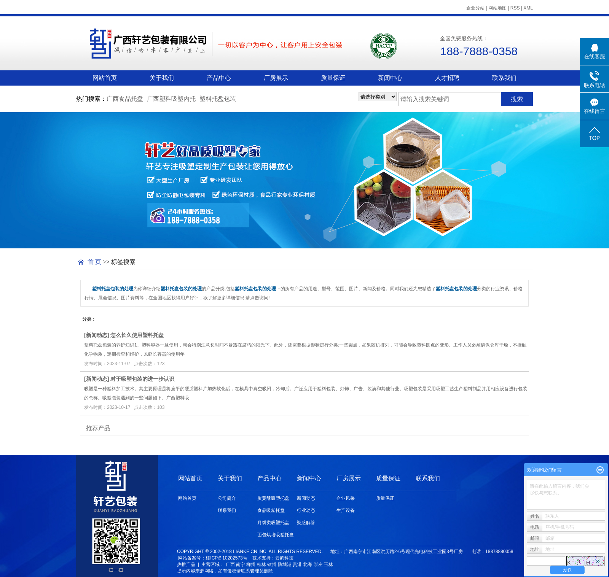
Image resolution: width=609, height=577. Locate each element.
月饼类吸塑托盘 (273, 522)
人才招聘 (447, 78)
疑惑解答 (306, 522)
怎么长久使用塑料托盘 (137, 335)
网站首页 (104, 78)
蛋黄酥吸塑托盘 (273, 498)
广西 (230, 564)
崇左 (318, 564)
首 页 (94, 262)
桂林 (261, 564)
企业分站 (475, 8)
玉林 (328, 564)
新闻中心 (390, 78)
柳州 (250, 564)
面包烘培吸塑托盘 (275, 534)
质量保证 (333, 78)
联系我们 (504, 78)
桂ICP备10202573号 (226, 558)
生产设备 (345, 510)
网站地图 (497, 8)
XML (528, 8)
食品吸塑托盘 (271, 510)
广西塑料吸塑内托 (171, 98)
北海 (307, 564)
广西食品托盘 (125, 98)
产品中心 (219, 78)
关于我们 (162, 78)
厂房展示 (276, 78)
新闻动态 (96, 335)
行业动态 (306, 510)
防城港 (285, 564)
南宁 (240, 564)
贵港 (297, 564)
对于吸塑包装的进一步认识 (142, 379)
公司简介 (227, 498)
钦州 (271, 564)
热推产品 (186, 564)
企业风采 (345, 498)
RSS (515, 8)
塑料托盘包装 (217, 98)
